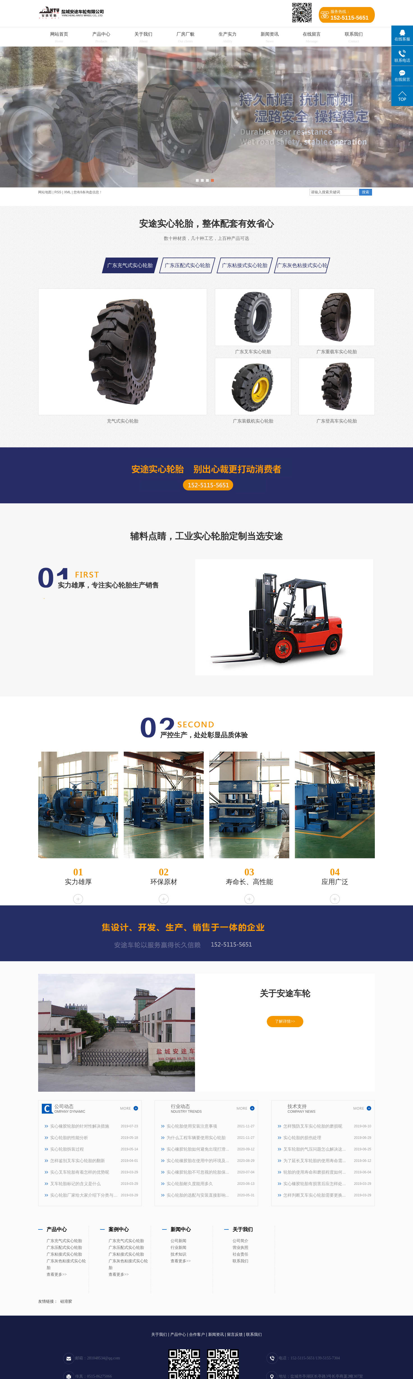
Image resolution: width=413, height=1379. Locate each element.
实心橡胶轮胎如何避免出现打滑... (198, 1149)
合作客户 (197, 1334)
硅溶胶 (66, 1301)
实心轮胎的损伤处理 (302, 1137)
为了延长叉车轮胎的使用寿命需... (314, 1160)
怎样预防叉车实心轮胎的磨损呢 (312, 1126)
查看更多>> (57, 1274)
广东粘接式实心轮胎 (244, 265)
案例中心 (119, 1229)
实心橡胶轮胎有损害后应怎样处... (314, 1183)
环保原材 (163, 881)
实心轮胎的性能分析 (69, 1137)
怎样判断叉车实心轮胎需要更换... (314, 1195)
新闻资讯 (270, 34)
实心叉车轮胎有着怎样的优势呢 (79, 1172)
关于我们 (143, 34)
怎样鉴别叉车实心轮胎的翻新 (77, 1160)
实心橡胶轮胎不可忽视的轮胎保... (198, 1172)
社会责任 (240, 1254)
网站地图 (45, 192)
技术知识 (178, 1254)
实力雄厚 (78, 881)
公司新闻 (178, 1241)
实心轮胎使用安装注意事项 (192, 1126)
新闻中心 (181, 1229)
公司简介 (240, 1241)
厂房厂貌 (185, 34)
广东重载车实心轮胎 (336, 351)
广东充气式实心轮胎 (130, 265)
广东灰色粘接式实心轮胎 (66, 1264)
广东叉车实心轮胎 (253, 351)
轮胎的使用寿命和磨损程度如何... (314, 1172)
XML (67, 192)
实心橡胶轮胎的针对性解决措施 (79, 1126)
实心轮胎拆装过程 (67, 1149)
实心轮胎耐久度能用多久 (190, 1183)
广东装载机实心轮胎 (253, 421)
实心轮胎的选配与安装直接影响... (198, 1195)
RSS (57, 192)
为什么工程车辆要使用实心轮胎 (196, 1137)
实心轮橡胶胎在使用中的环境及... (198, 1160)
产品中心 (101, 34)
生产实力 (228, 34)
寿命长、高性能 (249, 881)
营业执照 (240, 1247)
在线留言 (312, 34)
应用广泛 (335, 881)
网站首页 (59, 34)
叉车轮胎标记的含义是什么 (75, 1183)
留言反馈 (235, 1334)
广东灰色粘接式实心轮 (302, 265)
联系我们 (354, 34)
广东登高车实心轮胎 (336, 421)
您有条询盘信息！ (88, 192)
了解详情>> (285, 1021)
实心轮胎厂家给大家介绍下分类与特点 (84, 1195)
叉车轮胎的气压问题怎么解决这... (314, 1149)
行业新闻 (178, 1247)
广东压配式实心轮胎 (187, 265)
